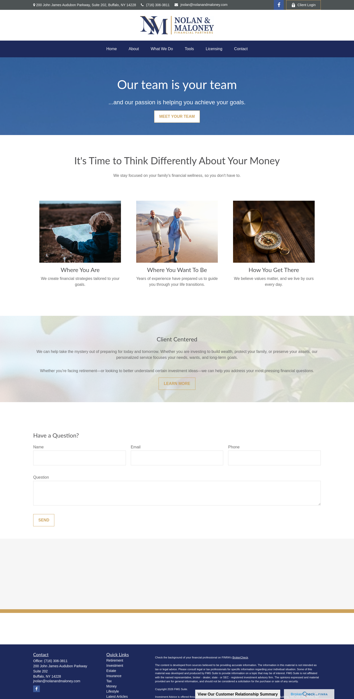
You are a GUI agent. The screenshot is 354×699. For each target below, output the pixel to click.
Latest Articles (117, 697)
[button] (111, 49)
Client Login (303, 5)
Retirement (114, 660)
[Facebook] (279, 5)
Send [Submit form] (43, 520)
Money (111, 686)
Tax (109, 681)
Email (136, 447)
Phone (233, 447)
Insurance (113, 676)
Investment (114, 666)
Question (41, 477)
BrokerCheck (240, 657)
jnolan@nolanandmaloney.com (201, 5)
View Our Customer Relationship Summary (238, 694)
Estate (111, 671)
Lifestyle (112, 691)
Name (38, 447)
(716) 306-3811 (155, 5)
